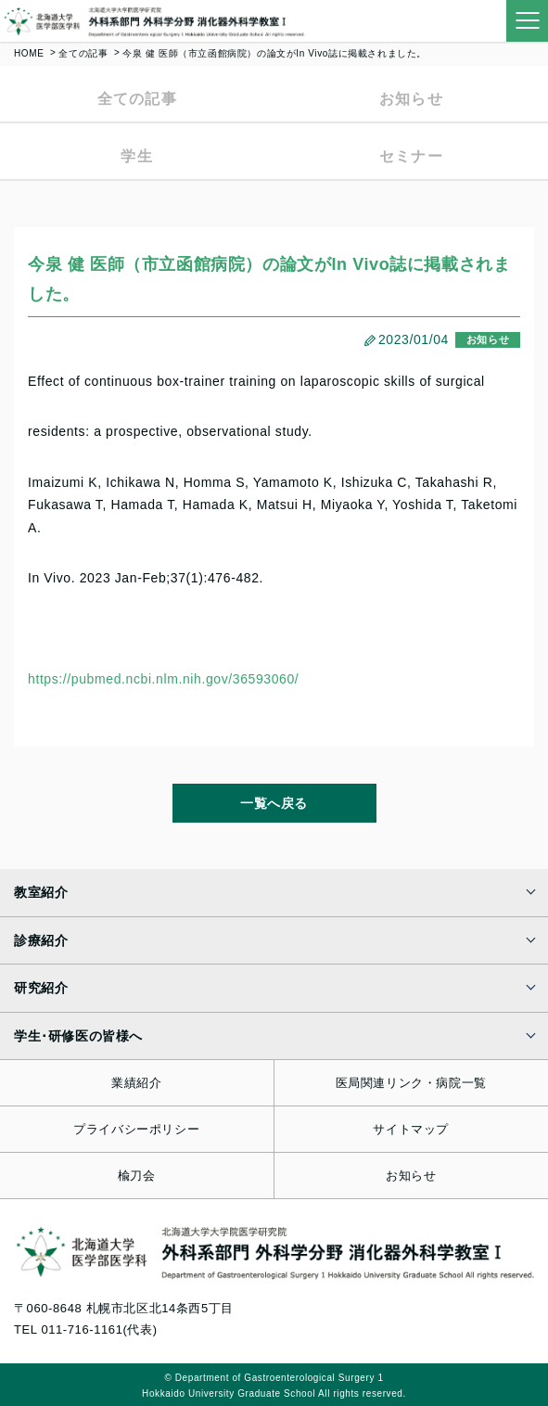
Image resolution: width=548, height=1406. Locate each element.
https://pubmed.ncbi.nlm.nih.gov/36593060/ (163, 678)
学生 (137, 156)
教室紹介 (41, 892)
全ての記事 (83, 53)
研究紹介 (41, 987)
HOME (29, 53)
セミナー (411, 156)
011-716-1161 (81, 1329)
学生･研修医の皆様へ (78, 1036)
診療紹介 (41, 940)
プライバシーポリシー (136, 1129)
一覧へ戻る (274, 803)
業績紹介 (136, 1083)
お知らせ (411, 99)
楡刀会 (137, 1175)
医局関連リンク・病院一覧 (411, 1083)
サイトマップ (411, 1129)
